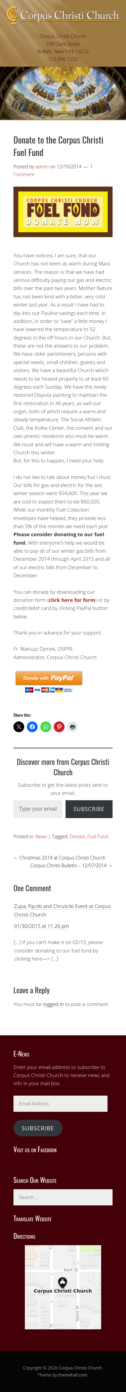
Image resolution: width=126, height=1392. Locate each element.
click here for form (72, 599)
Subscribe (89, 809)
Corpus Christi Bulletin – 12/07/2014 (71, 865)
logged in (53, 1004)
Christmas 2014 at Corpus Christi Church (59, 857)
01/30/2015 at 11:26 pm (41, 925)
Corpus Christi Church (80, 1368)
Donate (77, 836)
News (41, 836)
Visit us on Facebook (35, 1149)
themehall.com (72, 1375)
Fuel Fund (97, 836)
